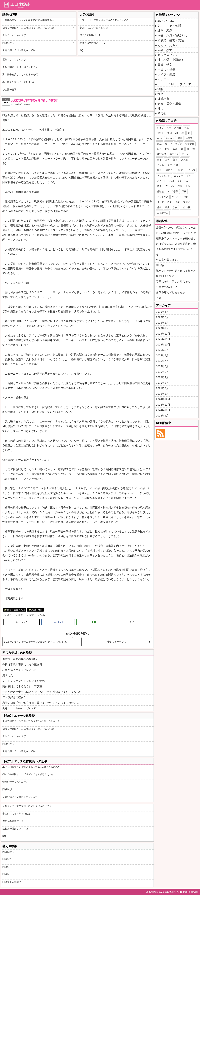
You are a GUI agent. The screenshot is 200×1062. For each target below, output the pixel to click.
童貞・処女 (165, 64)
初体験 (186, 202)
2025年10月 (163, 344)
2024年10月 (163, 410)
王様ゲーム (162, 212)
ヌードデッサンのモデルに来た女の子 (24, 680)
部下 (175, 159)
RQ (81, 50)
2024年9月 (162, 415)
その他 (162, 113)
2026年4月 (162, 311)
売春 (20, 614)
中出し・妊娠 (166, 69)
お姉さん (170, 138)
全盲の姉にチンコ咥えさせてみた (20, 751)
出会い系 (185, 207)
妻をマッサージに (116, 641)
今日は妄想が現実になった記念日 (22, 664)
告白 (175, 207)
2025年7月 (162, 361)
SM (169, 127)
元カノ (185, 154)
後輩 (159, 159)
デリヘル (169, 186)
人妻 (158, 297)
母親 (175, 149)
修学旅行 (189, 143)
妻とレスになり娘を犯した (94, 27)
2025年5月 (162, 371)
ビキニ (189, 175)
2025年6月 (162, 366)
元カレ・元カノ (168, 45)
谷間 (186, 196)
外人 (160, 108)
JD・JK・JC (166, 20)
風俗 (159, 186)
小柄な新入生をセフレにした (19, 670)
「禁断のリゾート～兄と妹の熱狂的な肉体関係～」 (29, 20)
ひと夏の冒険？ (10, 89)
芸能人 (160, 133)
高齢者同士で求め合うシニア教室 (22, 686)
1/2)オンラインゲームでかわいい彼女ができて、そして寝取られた (39, 641)
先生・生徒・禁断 (169, 25)
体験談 (160, 191)
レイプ (160, 127)
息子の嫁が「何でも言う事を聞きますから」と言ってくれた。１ (40, 702)
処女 (177, 202)
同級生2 (6, 859)
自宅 (167, 149)
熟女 (186, 127)
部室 (159, 143)
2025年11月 (163, 339)
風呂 (159, 149)
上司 (9, 614)
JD (176, 133)
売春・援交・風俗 (16, 609)
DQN (159, 138)
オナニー (163, 79)
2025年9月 (162, 350)
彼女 (31, 614)
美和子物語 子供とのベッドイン (20, 67)
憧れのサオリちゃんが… (15, 35)
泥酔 (160, 89)
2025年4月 (162, 377)
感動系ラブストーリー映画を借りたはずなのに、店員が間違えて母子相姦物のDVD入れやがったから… (176, 246)
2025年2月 (162, 388)
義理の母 (161, 154)
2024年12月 (163, 399)
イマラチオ (172, 165)
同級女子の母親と (11, 882)
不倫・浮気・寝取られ (172, 35)
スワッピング (163, 175)
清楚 (180, 138)
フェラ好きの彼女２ (14, 697)
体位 (159, 207)
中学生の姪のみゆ (166, 287)
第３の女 (7, 675)
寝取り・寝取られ (166, 170)
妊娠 (169, 202)
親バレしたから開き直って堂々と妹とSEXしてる (176, 273)
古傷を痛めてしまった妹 (170, 292)
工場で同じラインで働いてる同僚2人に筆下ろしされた (31, 721)
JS (189, 133)
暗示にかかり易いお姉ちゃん (173, 281)
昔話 (187, 186)
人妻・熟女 (165, 50)
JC (182, 133)
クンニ (160, 165)
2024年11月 (163, 404)
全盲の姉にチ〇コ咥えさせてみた (20, 50)
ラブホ (178, 143)
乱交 (160, 94)
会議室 (189, 138)
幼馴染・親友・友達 (171, 40)
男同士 (177, 127)
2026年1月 (162, 328)
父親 (42, 614)
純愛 (167, 207)
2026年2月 (162, 322)
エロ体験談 (172, 191)
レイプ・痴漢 (166, 74)
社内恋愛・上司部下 (171, 59)
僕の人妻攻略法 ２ (90, 35)
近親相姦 (163, 98)
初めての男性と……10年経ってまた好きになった (28, 27)
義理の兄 (174, 154)
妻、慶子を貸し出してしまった (18, 82)
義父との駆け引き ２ (92, 42)
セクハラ (190, 170)
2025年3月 (162, 382)
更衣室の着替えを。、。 (170, 259)
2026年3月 (162, 317)
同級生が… (8, 42)
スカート (161, 181)
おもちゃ (178, 175)
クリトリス (162, 196)
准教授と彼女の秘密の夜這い (19, 659)
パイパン (176, 196)
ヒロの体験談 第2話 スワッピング (176, 233)
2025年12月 (163, 333)
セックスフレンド (169, 55)
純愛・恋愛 (36, 609)
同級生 (5, 866)
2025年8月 (162, 355)
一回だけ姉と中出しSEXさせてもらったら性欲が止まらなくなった (42, 691)
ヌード (160, 202)
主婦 (169, 133)
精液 (172, 181)
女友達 (184, 159)
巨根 (184, 191)
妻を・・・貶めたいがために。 (20, 708)
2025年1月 (162, 393)
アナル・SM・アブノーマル (176, 84)
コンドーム (183, 181)
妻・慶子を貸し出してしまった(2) (20, 74)
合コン (168, 143)
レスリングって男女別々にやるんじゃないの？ (104, 20)
